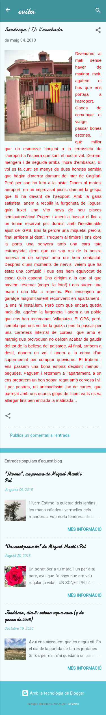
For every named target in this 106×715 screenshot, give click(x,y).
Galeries (73, 704)
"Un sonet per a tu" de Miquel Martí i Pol (45, 546)
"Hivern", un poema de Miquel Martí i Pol (43, 477)
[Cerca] (98, 11)
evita (26, 11)
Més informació (84, 529)
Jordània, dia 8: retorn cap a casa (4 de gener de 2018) (44, 616)
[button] (98, 31)
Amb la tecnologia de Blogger (53, 693)
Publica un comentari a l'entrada (40, 435)
